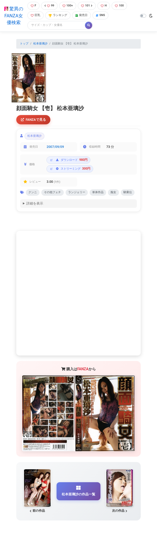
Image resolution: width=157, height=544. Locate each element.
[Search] (56, 25)
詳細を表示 (34, 204)
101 (86, 5)
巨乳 (35, 15)
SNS (100, 15)
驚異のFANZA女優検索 (13, 15)
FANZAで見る (33, 120)
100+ (67, 5)
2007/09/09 (55, 147)
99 (49, 5)
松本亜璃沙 (40, 43)
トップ (24, 43)
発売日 (81, 15)
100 (119, 5)
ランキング (58, 15)
